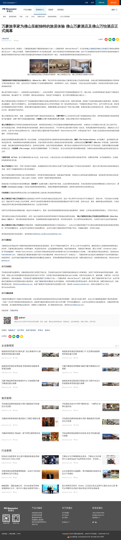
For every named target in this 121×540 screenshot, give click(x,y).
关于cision (65, 515)
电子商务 (20, 330)
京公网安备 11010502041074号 (78, 537)
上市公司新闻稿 (65, 16)
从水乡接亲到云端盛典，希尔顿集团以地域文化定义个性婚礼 (81, 472)
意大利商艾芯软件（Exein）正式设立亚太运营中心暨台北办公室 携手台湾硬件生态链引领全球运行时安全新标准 (89, 487)
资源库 (50, 10)
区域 (32, 16)
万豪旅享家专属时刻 (27, 258)
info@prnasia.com (98, 515)
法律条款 (4, 534)
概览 (4, 16)
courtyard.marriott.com (81, 284)
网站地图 (12, 534)
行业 (26, 16)
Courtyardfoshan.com (53, 234)
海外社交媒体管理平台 (39, 522)
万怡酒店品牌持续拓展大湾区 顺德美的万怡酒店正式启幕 (20, 405)
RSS (18, 534)
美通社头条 (41, 16)
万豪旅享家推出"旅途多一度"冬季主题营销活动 (21, 433)
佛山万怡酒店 (103, 49)
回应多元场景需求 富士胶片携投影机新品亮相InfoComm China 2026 (20, 457)
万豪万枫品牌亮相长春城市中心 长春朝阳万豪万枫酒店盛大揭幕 (20, 382)
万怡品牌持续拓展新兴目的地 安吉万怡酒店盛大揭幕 (81, 434)
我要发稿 (101, 2)
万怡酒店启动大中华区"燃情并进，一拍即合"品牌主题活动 (81, 405)
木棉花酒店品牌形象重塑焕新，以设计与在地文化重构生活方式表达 (21, 472)
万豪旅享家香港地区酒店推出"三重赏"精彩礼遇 (21, 418)
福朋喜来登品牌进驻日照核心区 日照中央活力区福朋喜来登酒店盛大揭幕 (81, 382)
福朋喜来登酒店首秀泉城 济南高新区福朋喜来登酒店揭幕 (20, 367)
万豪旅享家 (5, 38)
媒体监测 (113, 2)
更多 (117, 346)
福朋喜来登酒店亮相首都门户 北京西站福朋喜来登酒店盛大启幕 (81, 352)
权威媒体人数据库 (37, 520)
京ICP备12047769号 (97, 537)
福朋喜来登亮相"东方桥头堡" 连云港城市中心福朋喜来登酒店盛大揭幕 (21, 352)
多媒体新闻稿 (52, 16)
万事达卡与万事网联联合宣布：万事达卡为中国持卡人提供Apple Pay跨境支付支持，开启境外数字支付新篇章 (81, 457)
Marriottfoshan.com (37, 234)
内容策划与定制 (37, 513)
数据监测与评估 (37, 517)
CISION (100, 534)
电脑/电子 (11, 330)
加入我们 (65, 517)
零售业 (40, 330)
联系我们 (60, 10)
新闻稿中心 (40, 10)
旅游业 (47, 330)
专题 (20, 16)
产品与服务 (27, 10)
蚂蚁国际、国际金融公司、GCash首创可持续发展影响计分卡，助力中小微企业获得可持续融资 (21, 487)
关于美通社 (67, 508)
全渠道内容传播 (37, 515)
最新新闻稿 (12, 16)
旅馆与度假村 (31, 330)
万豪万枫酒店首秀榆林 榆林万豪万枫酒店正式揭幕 (81, 367)
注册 (86, 2)
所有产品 (35, 524)
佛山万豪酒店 (91, 49)
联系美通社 (97, 508)
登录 (92, 2)
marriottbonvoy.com (25, 284)
